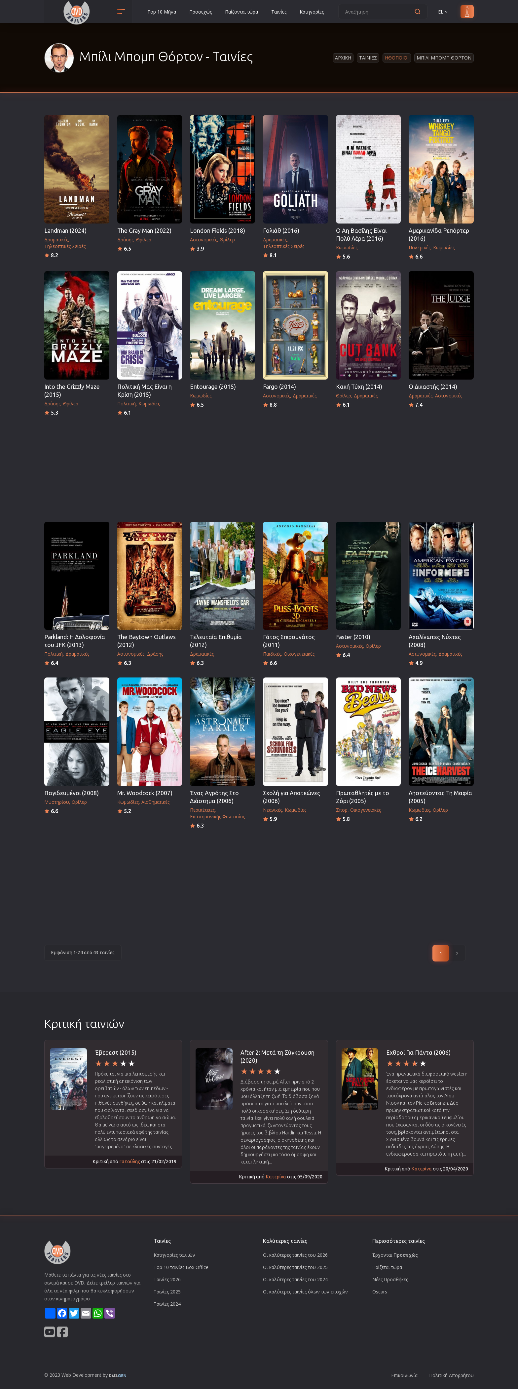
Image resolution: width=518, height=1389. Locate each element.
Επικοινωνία (404, 1375)
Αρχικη (343, 58)
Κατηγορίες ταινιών (174, 1255)
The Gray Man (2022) (144, 230)
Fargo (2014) (279, 387)
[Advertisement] (259, 467)
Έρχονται (395, 1255)
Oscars (379, 1291)
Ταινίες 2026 (167, 1279)
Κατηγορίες (312, 12)
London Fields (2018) (217, 230)
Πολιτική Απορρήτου (451, 1375)
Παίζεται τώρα (387, 1267)
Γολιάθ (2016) (281, 230)
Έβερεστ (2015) (115, 1052)
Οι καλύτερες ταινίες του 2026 (295, 1255)
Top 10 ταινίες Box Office (181, 1267)
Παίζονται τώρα (241, 12)
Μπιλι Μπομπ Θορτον (444, 58)
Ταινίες (278, 12)
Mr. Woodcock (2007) (144, 793)
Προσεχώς (200, 12)
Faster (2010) (353, 637)
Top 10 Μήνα (161, 12)
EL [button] (443, 12)
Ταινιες (368, 58)
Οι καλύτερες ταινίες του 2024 (295, 1279)
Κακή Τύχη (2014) (359, 387)
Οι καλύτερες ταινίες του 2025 (295, 1267)
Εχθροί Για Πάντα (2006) (418, 1052)
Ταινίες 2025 (167, 1291)
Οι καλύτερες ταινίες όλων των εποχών (305, 1291)
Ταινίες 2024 (167, 1304)
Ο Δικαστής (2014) (433, 387)
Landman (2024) (65, 230)
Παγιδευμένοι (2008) (71, 793)
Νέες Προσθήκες (390, 1279)
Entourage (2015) (213, 387)
